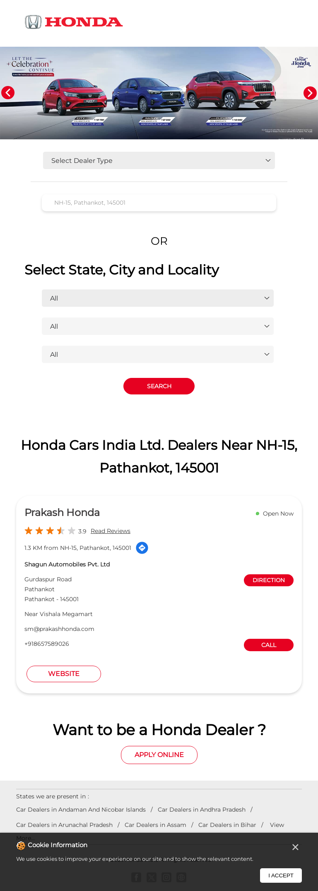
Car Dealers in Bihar (227, 825)
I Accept (281, 875)
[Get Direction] (142, 547)
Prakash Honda (62, 512)
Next (310, 93)
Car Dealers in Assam (155, 825)
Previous (8, 93)
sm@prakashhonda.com (59, 629)
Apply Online (159, 755)
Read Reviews (110, 531)
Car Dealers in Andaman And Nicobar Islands (81, 809)
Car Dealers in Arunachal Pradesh (64, 825)
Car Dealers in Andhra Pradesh (202, 809)
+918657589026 (46, 643)
